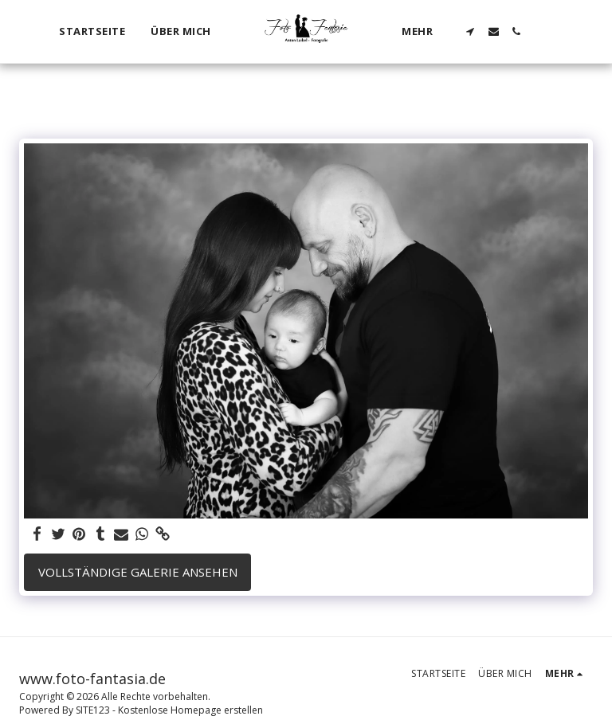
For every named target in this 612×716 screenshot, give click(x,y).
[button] (471, 31)
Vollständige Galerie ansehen (137, 572)
